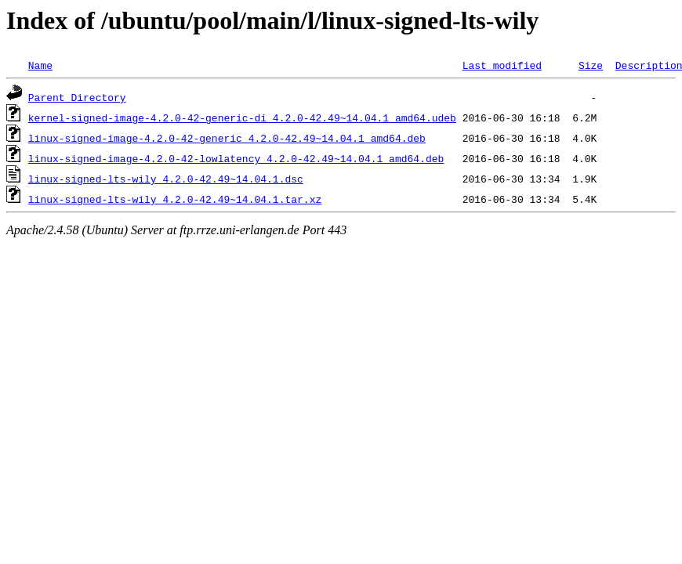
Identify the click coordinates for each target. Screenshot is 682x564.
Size (591, 65)
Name (40, 65)
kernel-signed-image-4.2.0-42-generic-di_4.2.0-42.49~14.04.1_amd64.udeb (242, 117)
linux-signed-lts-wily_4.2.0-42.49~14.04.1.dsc (165, 179)
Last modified (502, 65)
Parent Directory (77, 97)
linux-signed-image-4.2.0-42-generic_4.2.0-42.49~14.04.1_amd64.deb (227, 138)
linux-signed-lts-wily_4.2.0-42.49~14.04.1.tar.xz (174, 199)
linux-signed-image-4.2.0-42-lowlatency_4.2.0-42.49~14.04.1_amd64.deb (236, 158)
